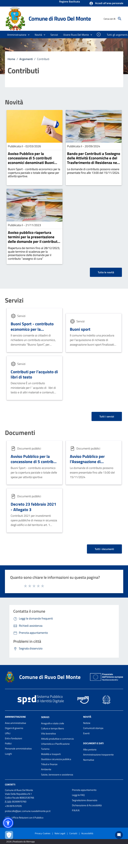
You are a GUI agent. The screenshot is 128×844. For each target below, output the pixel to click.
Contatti (10, 784)
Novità (14, 102)
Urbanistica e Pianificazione (55, 744)
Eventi (86, 733)
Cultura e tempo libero (52, 728)
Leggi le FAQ (78, 795)
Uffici (7, 733)
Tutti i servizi (106, 416)
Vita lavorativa (48, 733)
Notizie (86, 723)
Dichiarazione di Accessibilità (87, 805)
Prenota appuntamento (84, 790)
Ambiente (46, 769)
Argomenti (26, 59)
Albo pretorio (89, 749)
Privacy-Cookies (42, 833)
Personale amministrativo (18, 748)
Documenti (20, 433)
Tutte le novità (106, 272)
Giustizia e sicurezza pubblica (56, 759)
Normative (88, 760)
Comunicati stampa (93, 728)
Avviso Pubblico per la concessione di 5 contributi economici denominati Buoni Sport (31, 160)
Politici (8, 743)
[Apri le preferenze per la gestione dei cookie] (9, 835)
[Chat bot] (119, 835)
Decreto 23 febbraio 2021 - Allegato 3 (33, 506)
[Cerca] (119, 18)
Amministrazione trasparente (98, 754)
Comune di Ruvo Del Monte (60, 18)
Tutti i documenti (104, 549)
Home (11, 59)
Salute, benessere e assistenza (57, 774)
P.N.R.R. (76, 810)
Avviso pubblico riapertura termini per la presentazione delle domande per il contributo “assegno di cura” (33, 239)
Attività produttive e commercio (57, 739)
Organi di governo (14, 728)
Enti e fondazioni (13, 738)
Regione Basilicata (69, 1)
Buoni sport (80, 329)
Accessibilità (87, 833)
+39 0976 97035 (13, 806)
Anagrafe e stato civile (52, 723)
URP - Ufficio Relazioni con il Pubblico (24, 817)
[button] (106, 3)
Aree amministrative (15, 723)
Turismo (45, 749)
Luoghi (8, 754)
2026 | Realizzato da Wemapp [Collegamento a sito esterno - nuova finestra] (20, 841)
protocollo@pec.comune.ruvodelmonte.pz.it (27, 811)
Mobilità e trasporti (51, 754)
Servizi (14, 300)
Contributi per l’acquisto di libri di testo (34, 374)
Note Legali (60, 833)
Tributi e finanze (49, 764)
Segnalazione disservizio (84, 800)
